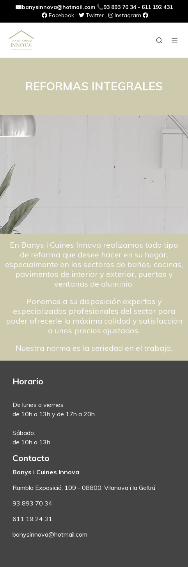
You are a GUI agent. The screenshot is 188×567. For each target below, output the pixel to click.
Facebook (58, 15)
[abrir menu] (175, 40)
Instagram (124, 15)
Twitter (91, 15)
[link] (21, 40)
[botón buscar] (159, 40)
